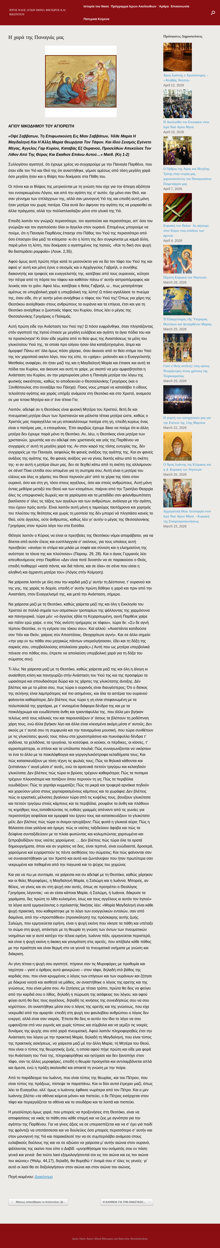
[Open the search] (213, 12)
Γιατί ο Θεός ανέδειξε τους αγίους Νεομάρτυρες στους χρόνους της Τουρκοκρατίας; (186, 371)
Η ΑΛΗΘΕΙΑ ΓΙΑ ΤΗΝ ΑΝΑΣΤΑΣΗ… (127, 1202)
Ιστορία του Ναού (96, 6)
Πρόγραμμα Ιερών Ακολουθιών (133, 6)
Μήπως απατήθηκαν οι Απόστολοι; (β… (38, 1202)
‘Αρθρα (163, 6)
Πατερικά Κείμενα (96, 19)
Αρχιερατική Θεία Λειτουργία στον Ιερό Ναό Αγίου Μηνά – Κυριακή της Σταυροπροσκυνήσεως (187, 516)
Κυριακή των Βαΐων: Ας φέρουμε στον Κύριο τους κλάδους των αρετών (186, 231)
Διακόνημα (44, 1177)
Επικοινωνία (180, 6)
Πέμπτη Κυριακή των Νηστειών (185, 277)
